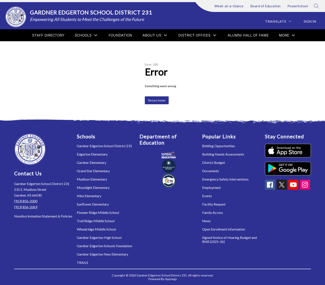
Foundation (120, 35)
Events (207, 196)
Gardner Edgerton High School (99, 237)
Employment (211, 187)
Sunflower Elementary (93, 204)
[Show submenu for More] (284, 35)
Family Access (212, 212)
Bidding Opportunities (218, 146)
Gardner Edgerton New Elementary (102, 254)
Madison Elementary (92, 179)
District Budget (213, 162)
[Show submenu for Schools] (83, 35)
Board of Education (265, 6)
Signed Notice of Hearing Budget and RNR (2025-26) (229, 239)
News (206, 221)
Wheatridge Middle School (96, 229)
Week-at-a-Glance (229, 6)
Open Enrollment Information (223, 229)
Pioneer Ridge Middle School (98, 212)
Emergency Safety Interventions (225, 179)
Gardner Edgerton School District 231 (104, 146)
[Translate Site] (278, 21)
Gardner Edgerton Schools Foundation (104, 246)
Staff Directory (48, 35)
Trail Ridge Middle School (96, 221)
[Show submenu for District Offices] (194, 35)
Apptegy (171, 279)
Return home (156, 100)
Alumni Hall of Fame (248, 35)
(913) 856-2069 (25, 207)
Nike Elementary (89, 196)
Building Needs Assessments (223, 154)
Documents (210, 171)
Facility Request (214, 204)
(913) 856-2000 (25, 201)
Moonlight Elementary (93, 187)
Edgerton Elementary (92, 154)
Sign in (310, 21)
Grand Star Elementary (93, 171)
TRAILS (82, 262)
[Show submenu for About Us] (151, 35)
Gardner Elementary (91, 162)
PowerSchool (297, 6)
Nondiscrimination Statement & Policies (43, 216)
